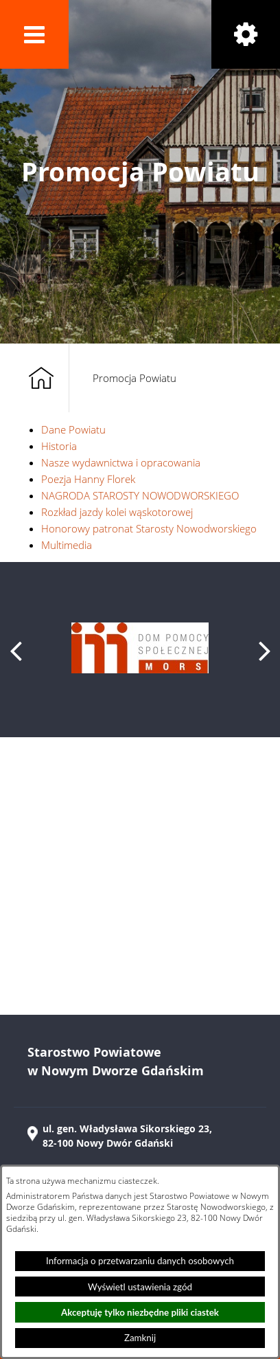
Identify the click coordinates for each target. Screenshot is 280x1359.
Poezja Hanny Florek (88, 479)
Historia (59, 446)
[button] (34, 34)
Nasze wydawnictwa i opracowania (120, 462)
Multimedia (66, 545)
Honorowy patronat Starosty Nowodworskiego (149, 528)
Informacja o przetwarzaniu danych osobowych (140, 1260)
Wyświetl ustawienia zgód (140, 1286)
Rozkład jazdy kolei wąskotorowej (117, 512)
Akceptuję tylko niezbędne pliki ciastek (140, 1312)
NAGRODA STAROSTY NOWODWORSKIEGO (140, 495)
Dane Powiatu (73, 429)
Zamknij (140, 1337)
